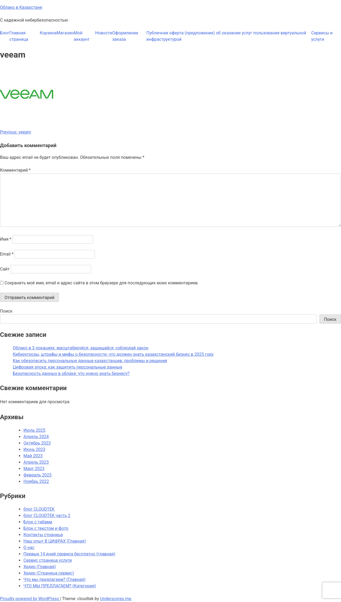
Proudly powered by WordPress (30, 598)
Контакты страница (43, 534)
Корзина (48, 32)
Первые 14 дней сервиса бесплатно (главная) (69, 553)
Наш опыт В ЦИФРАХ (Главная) (54, 541)
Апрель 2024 (36, 436)
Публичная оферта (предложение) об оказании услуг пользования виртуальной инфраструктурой (226, 36)
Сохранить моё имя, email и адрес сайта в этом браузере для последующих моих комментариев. (102, 282)
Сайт (5, 269)
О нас (28, 547)
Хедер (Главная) (39, 566)
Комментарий (15, 170)
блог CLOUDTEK (39, 509)
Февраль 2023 (37, 475)
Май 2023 (33, 455)
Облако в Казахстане (21, 7)
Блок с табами (37, 521)
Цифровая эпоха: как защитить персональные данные (67, 367)
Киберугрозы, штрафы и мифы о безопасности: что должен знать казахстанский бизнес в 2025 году (113, 354)
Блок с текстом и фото (45, 528)
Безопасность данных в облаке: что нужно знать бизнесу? (71, 373)
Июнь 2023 (34, 449)
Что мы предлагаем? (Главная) (54, 579)
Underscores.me (115, 598)
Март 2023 (33, 468)
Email (6, 254)
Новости (103, 32)
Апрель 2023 (36, 462)
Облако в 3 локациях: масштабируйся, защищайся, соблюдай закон (80, 347)
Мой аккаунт (82, 36)
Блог (4, 32)
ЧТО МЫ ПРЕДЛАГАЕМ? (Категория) (59, 585)
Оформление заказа (125, 36)
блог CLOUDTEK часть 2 (46, 515)
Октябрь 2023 (37, 443)
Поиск (6, 311)
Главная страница (18, 36)
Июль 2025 (34, 430)
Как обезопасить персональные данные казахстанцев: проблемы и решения (90, 360)
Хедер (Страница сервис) (48, 573)
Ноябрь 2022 (36, 481)
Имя (5, 239)
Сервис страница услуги (47, 560)
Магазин (65, 32)
